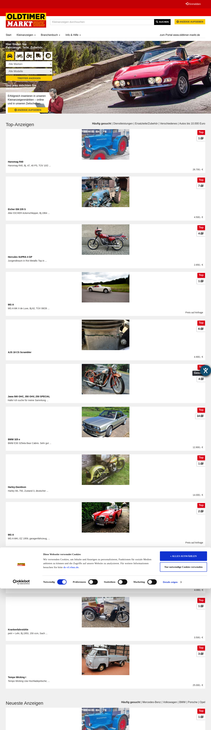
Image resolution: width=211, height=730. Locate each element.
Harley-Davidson (17, 487)
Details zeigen (170, 723)
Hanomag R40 (15, 161)
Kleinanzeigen (26, 35)
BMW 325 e (14, 439)
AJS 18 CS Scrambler (19, 352)
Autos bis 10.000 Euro (192, 123)
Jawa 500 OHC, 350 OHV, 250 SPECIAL (29, 396)
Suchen (162, 22)
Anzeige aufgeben (190, 21)
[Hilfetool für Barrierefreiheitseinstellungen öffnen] (205, 370)
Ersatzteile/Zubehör (146, 123)
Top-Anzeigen (20, 124)
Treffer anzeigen (29, 78)
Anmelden (192, 3)
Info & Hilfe (73, 35)
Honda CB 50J (15, 582)
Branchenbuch (50, 35)
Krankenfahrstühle (18, 629)
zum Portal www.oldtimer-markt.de (180, 35)
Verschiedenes (168, 123)
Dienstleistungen (123, 123)
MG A (11, 304)
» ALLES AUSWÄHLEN (183, 697)
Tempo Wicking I (17, 677)
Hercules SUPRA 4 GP (20, 257)
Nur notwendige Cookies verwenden (184, 708)
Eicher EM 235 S (17, 209)
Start (8, 35)
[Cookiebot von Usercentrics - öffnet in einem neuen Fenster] (21, 723)
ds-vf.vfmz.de (71, 708)
